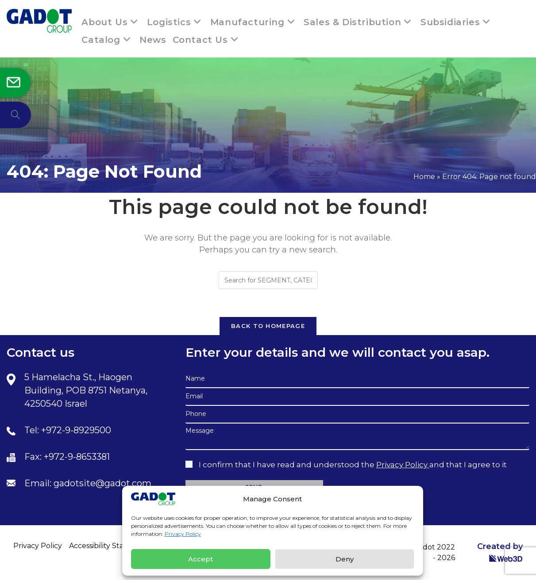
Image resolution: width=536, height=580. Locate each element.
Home (424, 176)
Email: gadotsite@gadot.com (87, 483)
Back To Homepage (268, 325)
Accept (200, 559)
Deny (344, 559)
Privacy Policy (183, 533)
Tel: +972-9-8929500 (67, 430)
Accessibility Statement (109, 546)
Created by (500, 552)
